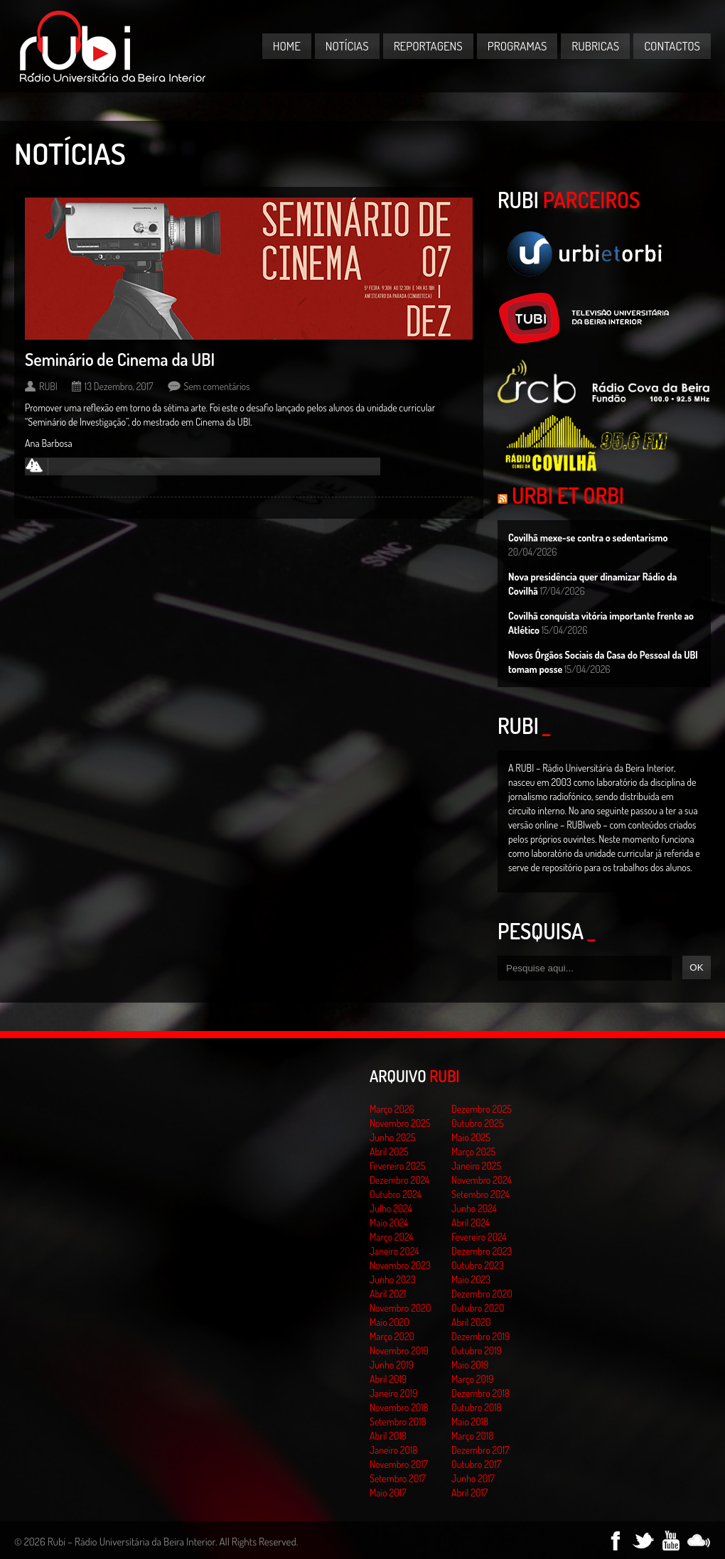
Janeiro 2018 (393, 1450)
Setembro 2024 (480, 1194)
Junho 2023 (393, 1279)
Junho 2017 (473, 1478)
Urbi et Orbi (568, 495)
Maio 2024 (389, 1223)
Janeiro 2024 (394, 1251)
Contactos (672, 45)
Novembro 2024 (481, 1180)
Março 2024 (391, 1237)
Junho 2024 (474, 1208)
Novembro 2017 (399, 1464)
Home (287, 45)
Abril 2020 (471, 1322)
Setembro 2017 (398, 1478)
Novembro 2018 (399, 1407)
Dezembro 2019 (480, 1336)
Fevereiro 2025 (398, 1166)
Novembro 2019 (399, 1350)
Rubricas (595, 45)
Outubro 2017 (476, 1464)
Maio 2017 (388, 1493)
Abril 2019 (388, 1379)
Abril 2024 (470, 1223)
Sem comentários (217, 386)
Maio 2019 (469, 1365)
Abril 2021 (388, 1294)
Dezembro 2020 (481, 1294)
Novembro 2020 (400, 1308)
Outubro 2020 (477, 1308)
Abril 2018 (388, 1436)
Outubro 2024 (395, 1194)
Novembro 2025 (400, 1123)
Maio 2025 (470, 1137)
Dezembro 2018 (480, 1393)
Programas (517, 45)
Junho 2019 (392, 1365)
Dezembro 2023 (481, 1251)
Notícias (347, 45)
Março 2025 (473, 1151)
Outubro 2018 (476, 1407)
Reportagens (428, 45)
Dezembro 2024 (399, 1180)
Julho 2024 (391, 1208)
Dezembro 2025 (481, 1109)
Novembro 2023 (400, 1265)
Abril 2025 (389, 1151)
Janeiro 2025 (476, 1166)
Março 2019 (472, 1379)
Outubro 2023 (477, 1265)
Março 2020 (392, 1336)
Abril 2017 (469, 1493)
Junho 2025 (393, 1137)
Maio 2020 (389, 1322)
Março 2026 (392, 1109)
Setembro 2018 (398, 1421)
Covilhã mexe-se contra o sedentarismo (587, 538)
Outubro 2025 (477, 1123)
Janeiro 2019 (393, 1393)
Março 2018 (472, 1436)
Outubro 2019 (476, 1350)
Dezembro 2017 (480, 1450)
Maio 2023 (470, 1279)
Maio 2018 (469, 1421)
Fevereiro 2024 (479, 1237)
